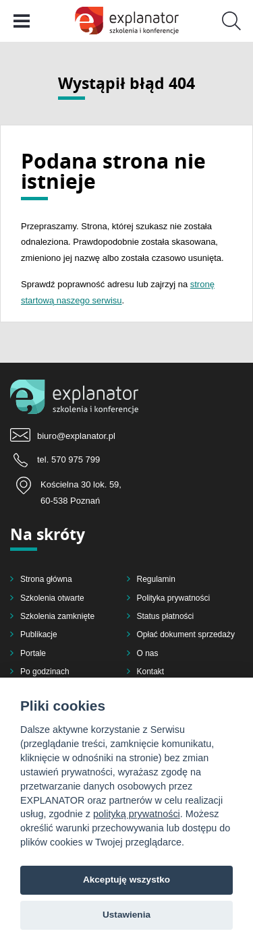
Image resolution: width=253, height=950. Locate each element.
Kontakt (151, 671)
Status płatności (165, 616)
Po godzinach (44, 671)
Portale (33, 653)
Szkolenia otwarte (52, 598)
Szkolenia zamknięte (57, 616)
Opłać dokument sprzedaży (186, 634)
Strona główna (46, 579)
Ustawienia (126, 915)
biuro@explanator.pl (76, 436)
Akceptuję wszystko (126, 879)
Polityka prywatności (173, 598)
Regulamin (156, 579)
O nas (148, 653)
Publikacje (38, 634)
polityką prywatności (136, 813)
